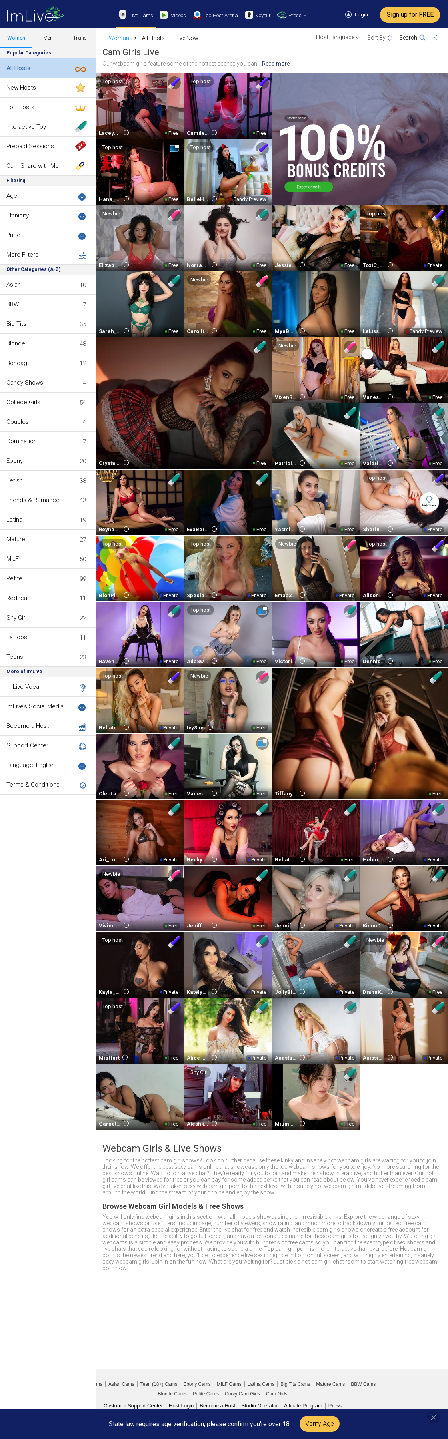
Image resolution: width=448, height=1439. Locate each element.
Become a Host (27, 725)
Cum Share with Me (32, 165)
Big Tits (16, 323)
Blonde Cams (172, 1394)
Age (46, 196)
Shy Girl (16, 617)
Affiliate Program (303, 1406)
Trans (80, 38)
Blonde (15, 343)
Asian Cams (121, 1384)
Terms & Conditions (33, 784)
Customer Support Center (133, 1406)
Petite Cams (206, 1394)
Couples (17, 421)
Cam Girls (276, 1394)
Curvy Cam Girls (242, 1394)
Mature (15, 539)
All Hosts (18, 68)
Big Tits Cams (295, 1384)
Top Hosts (20, 107)
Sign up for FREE (410, 14)
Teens (14, 656)
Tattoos (16, 637)
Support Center (27, 745)
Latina (14, 519)
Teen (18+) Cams (158, 1384)
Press (335, 1406)
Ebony (14, 460)
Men (48, 38)
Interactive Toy (26, 126)
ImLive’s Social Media (46, 707)
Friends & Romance (33, 500)
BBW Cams (363, 1384)
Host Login (181, 1406)
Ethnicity (46, 216)
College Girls (23, 402)
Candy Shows (24, 382)
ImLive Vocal (23, 686)
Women (16, 38)
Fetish (14, 480)
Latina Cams (261, 1384)
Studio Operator (259, 1406)
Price (46, 235)
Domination (21, 441)
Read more (276, 63)
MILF (12, 558)
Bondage (18, 363)
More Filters (46, 255)
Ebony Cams (197, 1384)
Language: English (46, 765)
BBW (12, 304)
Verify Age (319, 1423)
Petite (14, 578)
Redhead (18, 598)
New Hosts (21, 87)
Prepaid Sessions (30, 146)
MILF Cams (229, 1384)
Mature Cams (330, 1384)
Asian (13, 284)
